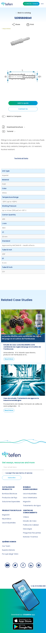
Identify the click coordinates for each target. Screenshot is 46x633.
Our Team (6, 546)
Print (32, 24)
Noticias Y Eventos (30, 537)
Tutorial (10, 131)
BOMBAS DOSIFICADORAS (30, 488)
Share (17, 24)
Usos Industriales (30, 493)
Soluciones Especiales (11, 501)
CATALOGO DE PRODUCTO (8, 488)
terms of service (25, 473)
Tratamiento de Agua (32, 505)
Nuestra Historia (8, 550)
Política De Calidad (31, 525)
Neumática (6, 519)
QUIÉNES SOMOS (9, 541)
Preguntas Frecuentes (32, 533)
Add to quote (22, 103)
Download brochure (15, 127)
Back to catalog (24, 13)
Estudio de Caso (29, 521)
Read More (9, 359)
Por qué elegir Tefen (10, 554)
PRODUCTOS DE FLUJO (11, 510)
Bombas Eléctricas (9, 493)
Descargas (27, 529)
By (38, 586)
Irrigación (27, 501)
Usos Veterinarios (30, 497)
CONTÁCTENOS (31, 3)
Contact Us (23, 109)
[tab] (21, 158)
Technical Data (21, 158)
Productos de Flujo (9, 497)
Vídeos (26, 517)
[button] (18, 45)
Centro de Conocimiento (30, 511)
